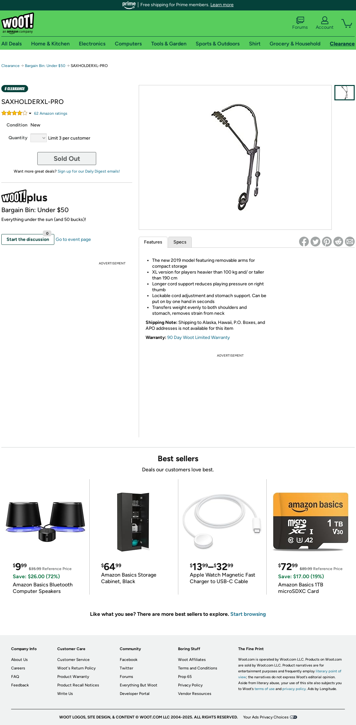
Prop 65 (185, 676)
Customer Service (73, 659)
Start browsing (248, 614)
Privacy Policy (190, 685)
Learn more (222, 5)
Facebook (128, 659)
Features (153, 242)
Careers (18, 668)
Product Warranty (73, 676)
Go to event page (73, 239)
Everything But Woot (138, 685)
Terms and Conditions (197, 668)
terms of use (265, 689)
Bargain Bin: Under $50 (45, 65)
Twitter (126, 668)
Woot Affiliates (192, 659)
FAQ (15, 676)
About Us (19, 659)
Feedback (20, 685)
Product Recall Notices (78, 685)
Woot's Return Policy (76, 668)
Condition (17, 125)
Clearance (10, 65)
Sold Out (67, 158)
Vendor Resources (194, 693)
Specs (180, 242)
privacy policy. (294, 689)
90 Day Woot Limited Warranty (198, 337)
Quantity (18, 138)
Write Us (65, 693)
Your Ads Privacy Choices (266, 717)
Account (324, 23)
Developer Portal (135, 693)
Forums (300, 23)
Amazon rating (50, 113)
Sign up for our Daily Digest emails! (89, 171)
